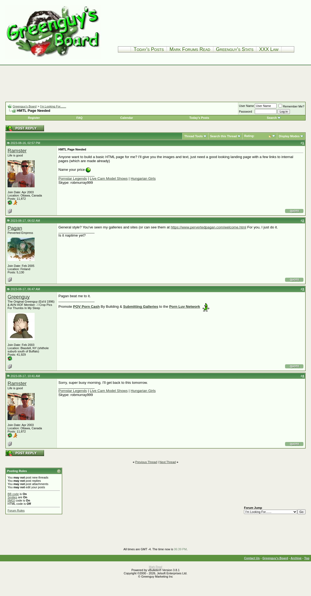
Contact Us (252, 558)
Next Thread (168, 462)
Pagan (15, 228)
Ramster (17, 150)
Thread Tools (193, 136)
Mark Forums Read (190, 49)
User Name (246, 105)
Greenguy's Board (25, 106)
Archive (296, 558)
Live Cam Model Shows (109, 178)
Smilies (12, 497)
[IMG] (11, 500)
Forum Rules (16, 510)
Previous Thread (146, 462)
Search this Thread (223, 136)
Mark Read (155, 566)
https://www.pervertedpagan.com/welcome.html (208, 227)
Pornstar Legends (72, 178)
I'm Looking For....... (53, 106)
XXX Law (269, 49)
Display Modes (289, 136)
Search (272, 117)
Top (306, 558)
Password (245, 111)
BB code (13, 494)
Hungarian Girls (143, 178)
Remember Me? (291, 106)
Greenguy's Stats (235, 49)
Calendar (126, 117)
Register (34, 117)
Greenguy (19, 297)
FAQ (80, 117)
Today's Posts (149, 49)
